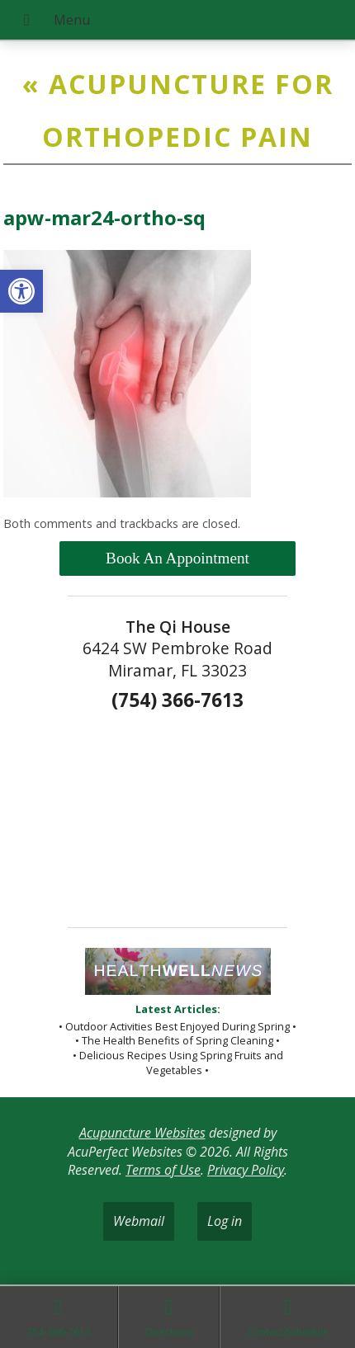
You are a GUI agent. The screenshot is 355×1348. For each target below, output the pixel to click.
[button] (21, 291)
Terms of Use (163, 1170)
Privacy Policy (245, 1170)
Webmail (138, 1221)
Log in (224, 1221)
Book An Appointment (177, 558)
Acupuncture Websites (142, 1133)
